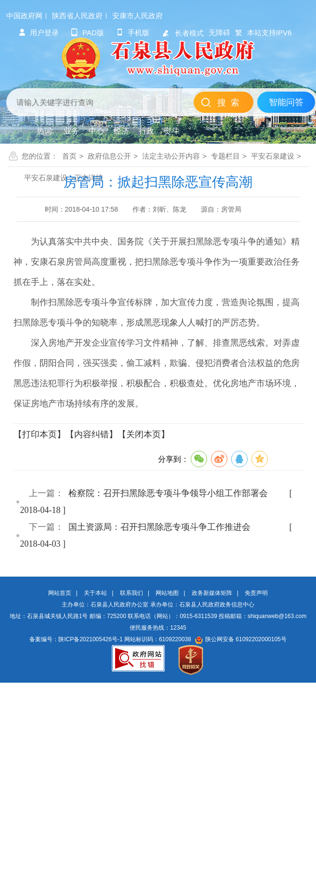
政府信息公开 (109, 156)
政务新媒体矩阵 (212, 593)
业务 (71, 131)
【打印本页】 (39, 434)
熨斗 (171, 131)
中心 (96, 131)
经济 (121, 131)
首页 (69, 156)
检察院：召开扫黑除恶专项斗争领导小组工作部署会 (168, 493)
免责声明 (256, 593)
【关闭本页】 (144, 434)
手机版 (132, 32)
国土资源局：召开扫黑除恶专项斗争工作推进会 (159, 527)
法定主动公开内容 (171, 156)
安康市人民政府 (137, 16)
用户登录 (38, 32)
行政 (146, 131)
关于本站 (95, 593)
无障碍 (219, 32)
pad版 (87, 32)
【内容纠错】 (92, 434)
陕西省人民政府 (77, 16)
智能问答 (286, 102)
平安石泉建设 (272, 156)
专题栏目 (225, 156)
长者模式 (182, 33)
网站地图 (167, 593)
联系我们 (131, 593)
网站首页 (59, 593)
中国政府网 (24, 16)
